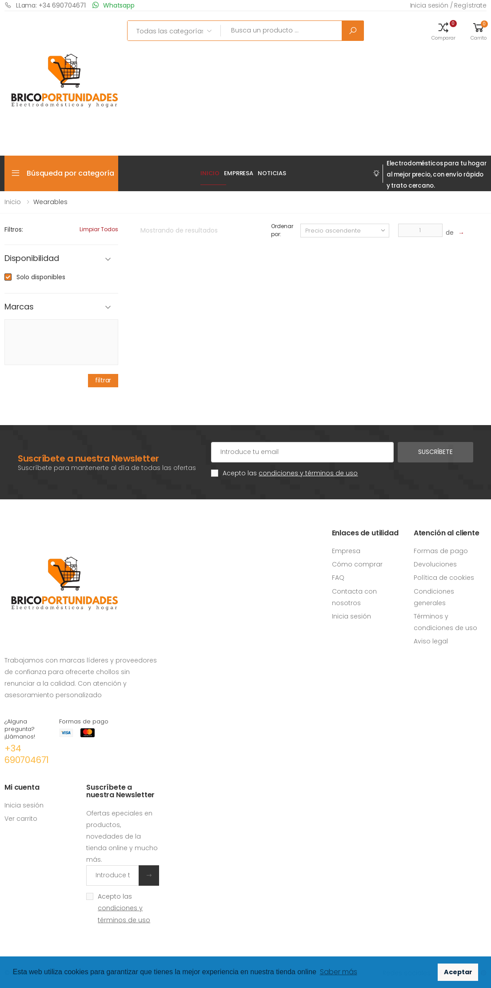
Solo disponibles (40, 277)
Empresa (346, 550)
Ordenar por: (282, 230)
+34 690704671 (26, 754)
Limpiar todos (99, 229)
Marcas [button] (19, 307)
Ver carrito (20, 818)
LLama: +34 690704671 (45, 5)
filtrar (103, 380)
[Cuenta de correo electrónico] (302, 452)
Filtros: (13, 229)
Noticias (272, 173)
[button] (443, 30)
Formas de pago (441, 550)
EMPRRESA (238, 173)
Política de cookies (444, 577)
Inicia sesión (351, 616)
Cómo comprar (357, 564)
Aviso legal (431, 641)
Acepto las (290, 473)
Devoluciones (435, 564)
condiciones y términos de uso (308, 473)
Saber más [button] (338, 972)
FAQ (338, 577)
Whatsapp (113, 5)
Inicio (210, 173)
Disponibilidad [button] (31, 258)
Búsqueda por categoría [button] (70, 173)
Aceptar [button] (458, 972)
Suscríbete (435, 451)
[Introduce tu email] (112, 875)
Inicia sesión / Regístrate (448, 5)
